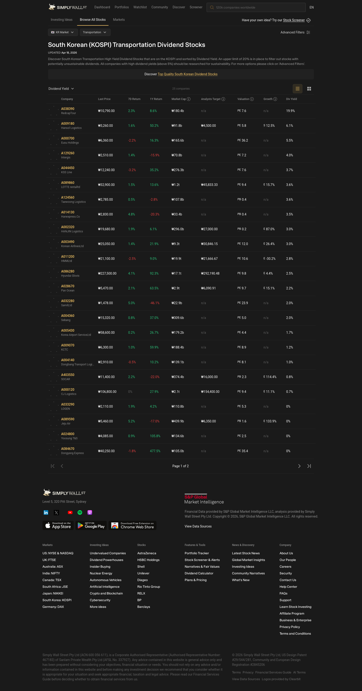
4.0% (289, 155)
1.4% (131, 155)
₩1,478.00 (105, 303)
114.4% (269, 377)
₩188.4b (178, 347)
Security (286, 573)
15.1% (269, 288)
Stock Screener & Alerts (202, 560)
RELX (141, 593)
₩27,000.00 (209, 229)
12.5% (269, 126)
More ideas (98, 607)
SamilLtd (66, 305)
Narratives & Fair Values (202, 567)
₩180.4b (178, 111)
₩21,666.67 (209, 259)
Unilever (143, 573)
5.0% (131, 303)
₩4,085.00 (105, 436)
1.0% (131, 347)
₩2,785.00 (105, 199)
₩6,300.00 (105, 347)
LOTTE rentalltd (70, 187)
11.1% (269, 392)
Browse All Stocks (93, 19)
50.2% (154, 125)
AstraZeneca (146, 553)
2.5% (289, 273)
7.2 (242, 155)
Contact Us (288, 580)
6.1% (289, 125)
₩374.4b (178, 377)
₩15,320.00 (106, 318)
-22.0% (155, 377)
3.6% (289, 185)
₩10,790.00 (106, 111)
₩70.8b (177, 155)
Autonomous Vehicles (105, 580)
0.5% (131, 199)
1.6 (242, 421)
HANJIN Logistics (72, 231)
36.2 (243, 140)
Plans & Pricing (196, 580)
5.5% (289, 140)
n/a (203, 111)
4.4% (268, 273)
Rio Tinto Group (148, 587)
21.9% (154, 244)
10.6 (243, 259)
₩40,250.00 (106, 451)
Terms (236, 672)
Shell (141, 567)
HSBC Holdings (148, 560)
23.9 (243, 303)
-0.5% (132, 362)
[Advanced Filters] (296, 32)
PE (239, 110)
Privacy (248, 672)
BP (139, 600)
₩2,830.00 (105, 214)
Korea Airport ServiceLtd (76, 335)
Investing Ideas (61, 19)
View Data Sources (198, 526)
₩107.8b (178, 199)
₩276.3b (178, 170)
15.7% (269, 185)
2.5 (242, 436)
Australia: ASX (52, 567)
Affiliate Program (292, 613)
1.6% (131, 125)
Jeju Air (65, 423)
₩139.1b (178, 362)
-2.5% (132, 259)
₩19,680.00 (106, 229)
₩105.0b (178, 451)
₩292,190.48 (210, 273)
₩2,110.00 (105, 406)
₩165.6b (178, 140)
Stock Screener (294, 20)
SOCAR (65, 379)
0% (130, 392)
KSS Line (66, 172)
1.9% (131, 229)
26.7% (154, 332)
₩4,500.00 (208, 125)
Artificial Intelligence (105, 587)
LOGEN (65, 409)
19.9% (290, 111)
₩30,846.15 (209, 244)
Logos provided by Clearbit (281, 679)
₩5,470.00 (105, 288)
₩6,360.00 (105, 140)
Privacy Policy (290, 627)
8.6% (153, 111)
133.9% (269, 421)
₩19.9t (176, 259)
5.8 (242, 126)
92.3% (154, 273)
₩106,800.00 (107, 392)
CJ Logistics (68, 394)
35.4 (243, 451)
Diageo (142, 580)
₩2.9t (176, 288)
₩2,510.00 (105, 155)
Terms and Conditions (295, 634)
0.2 (242, 229)
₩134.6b (178, 436)
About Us (286, 553)
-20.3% (155, 214)
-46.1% (155, 303)
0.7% (289, 392)
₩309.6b (178, 318)
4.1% (131, 273)
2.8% (289, 259)
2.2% (289, 288)
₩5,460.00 (105, 421)
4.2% (153, 406)
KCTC (64, 350)
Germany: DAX (53, 607)
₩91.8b (177, 125)
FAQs (283, 593)
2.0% (289, 303)
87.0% (269, 229)
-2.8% (154, 199)
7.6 (242, 111)
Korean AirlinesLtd (72, 246)
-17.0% (155, 421)
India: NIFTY (51, 573)
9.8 (242, 273)
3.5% (289, 214)
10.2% (154, 362)
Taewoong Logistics (73, 202)
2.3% (131, 111)
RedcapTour (68, 113)
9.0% (153, 259)
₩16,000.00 (209, 377)
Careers (285, 567)
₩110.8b (178, 406)
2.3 (242, 377)
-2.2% (132, 140)
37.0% (154, 318)
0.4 (242, 199)
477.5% (155, 451)
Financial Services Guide (273, 672)
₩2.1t (176, 392)
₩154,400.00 (210, 392)
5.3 (242, 406)
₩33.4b (177, 214)
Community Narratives (248, 573)
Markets (119, 19)
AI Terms (299, 672)
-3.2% (132, 170)
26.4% (269, 244)
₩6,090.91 (208, 288)
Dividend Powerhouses (106, 560)
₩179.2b (178, 332)
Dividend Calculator (199, 573)
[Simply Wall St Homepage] (67, 7)
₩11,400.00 (106, 377)
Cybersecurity (100, 600)
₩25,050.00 (106, 244)
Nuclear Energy (101, 573)
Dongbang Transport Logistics (77, 364)
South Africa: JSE (55, 587)
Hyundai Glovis (70, 276)
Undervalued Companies (108, 553)
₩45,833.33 (209, 185)
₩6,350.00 (208, 421)
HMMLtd (66, 261)
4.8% (131, 214)
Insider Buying (100, 567)
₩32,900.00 (106, 185)
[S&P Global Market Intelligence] (204, 500)
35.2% (154, 170)
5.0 (242, 318)
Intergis (65, 157)
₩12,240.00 (106, 170)
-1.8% (132, 451)
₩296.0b (178, 229)
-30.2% (269, 259)
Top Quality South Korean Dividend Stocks (187, 74)
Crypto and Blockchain (106, 593)
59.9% (154, 347)
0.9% (131, 436)
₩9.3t (176, 244)
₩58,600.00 (106, 332)
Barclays (143, 607)
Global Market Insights (248, 560)
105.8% (155, 436)
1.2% (289, 347)
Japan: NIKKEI (52, 593)
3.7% (289, 170)
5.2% (131, 421)
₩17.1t (176, 273)
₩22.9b (177, 303)
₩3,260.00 (105, 125)
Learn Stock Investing (295, 607)
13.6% (154, 185)
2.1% (131, 288)
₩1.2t (176, 185)
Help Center (288, 587)
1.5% (131, 185)
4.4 (242, 332)
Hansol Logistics (71, 128)
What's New (241, 580)
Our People (288, 560)
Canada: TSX (51, 580)
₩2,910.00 (105, 362)
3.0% (289, 229)
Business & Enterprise (295, 620)
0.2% (131, 332)
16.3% (154, 140)
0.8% (131, 318)
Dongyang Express (72, 453)
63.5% (154, 288)
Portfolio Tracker (197, 553)
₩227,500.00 (107, 273)
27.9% (154, 392)
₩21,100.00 (106, 259)
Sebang (65, 320)
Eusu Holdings (70, 143)
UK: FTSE (49, 560)
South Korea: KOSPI (57, 600)
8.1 (242, 362)
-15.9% (155, 155)
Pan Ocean (68, 290)
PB (239, 199)
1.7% (289, 332)
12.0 (243, 244)
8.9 (242, 347)
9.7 (242, 288)
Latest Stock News (246, 553)
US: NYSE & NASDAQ (57, 553)
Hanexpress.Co (70, 216)
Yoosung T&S (69, 438)
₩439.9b (178, 421)
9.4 (242, 185)
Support (285, 600)
